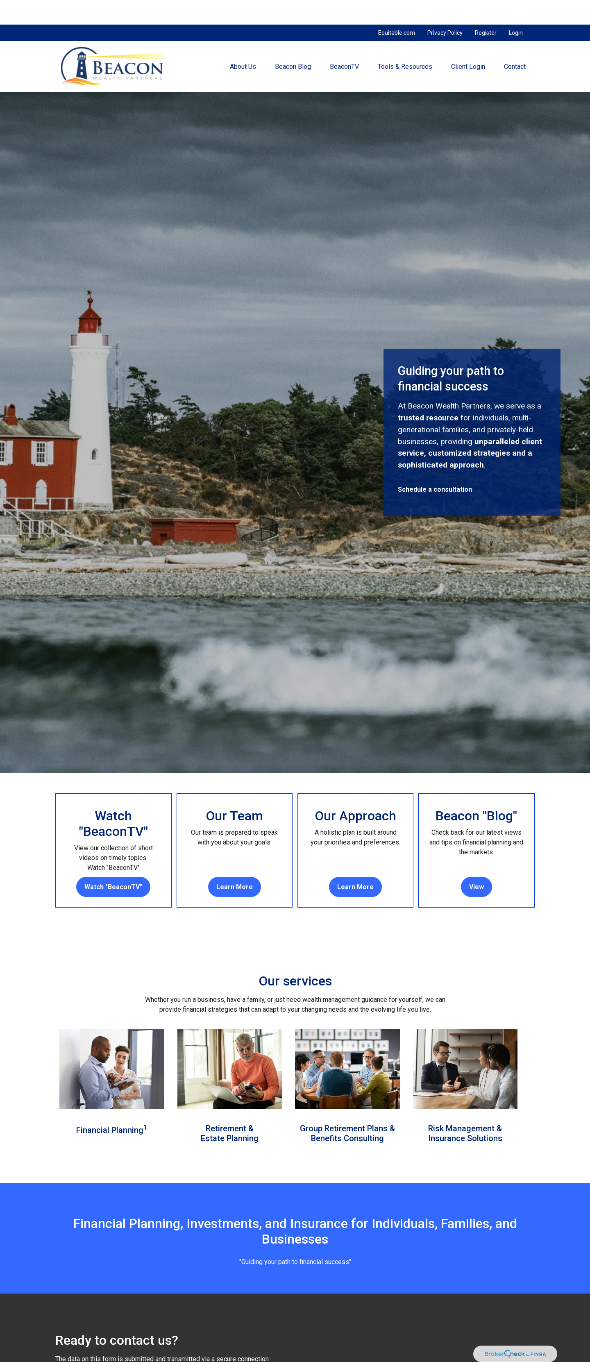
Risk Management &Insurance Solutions (465, 1109)
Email (226, 1358)
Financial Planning (109, 1105)
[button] (243, 41)
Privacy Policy (445, 8)
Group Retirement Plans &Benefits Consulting (347, 1109)
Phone (389, 1358)
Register (486, 8)
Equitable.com (396, 8)
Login (516, 8)
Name (63, 1358)
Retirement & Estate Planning (230, 1109)
